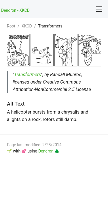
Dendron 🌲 (48, 151)
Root (11, 26)
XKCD (27, 26)
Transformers (50, 26)
